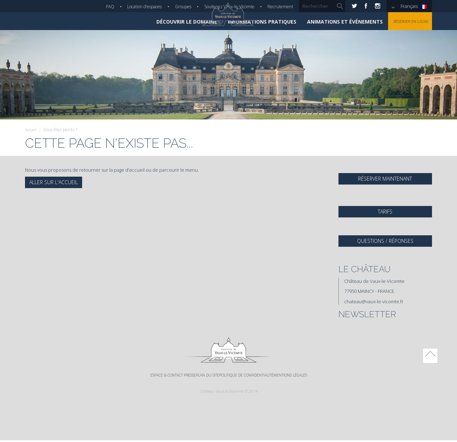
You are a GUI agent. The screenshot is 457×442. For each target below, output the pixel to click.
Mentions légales (312, 376)
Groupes (183, 7)
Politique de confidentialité (253, 376)
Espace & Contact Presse (152, 376)
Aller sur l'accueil (53, 182)
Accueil (31, 130)
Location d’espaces (144, 7)
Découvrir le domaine (177, 21)
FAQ (110, 7)
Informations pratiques (253, 21)
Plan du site (201, 376)
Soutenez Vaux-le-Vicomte (229, 7)
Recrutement (280, 7)
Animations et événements (335, 21)
